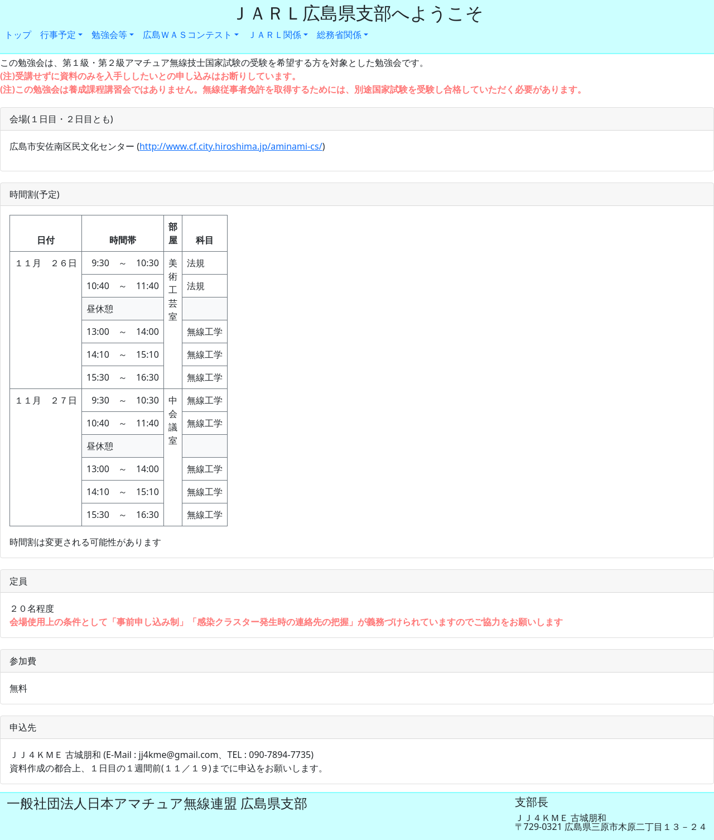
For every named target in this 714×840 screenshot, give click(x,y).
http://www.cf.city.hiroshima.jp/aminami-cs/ (230, 146)
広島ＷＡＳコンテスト (187, 34)
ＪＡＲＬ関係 (274, 34)
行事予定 (58, 34)
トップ (17, 34)
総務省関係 (339, 34)
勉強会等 (109, 34)
